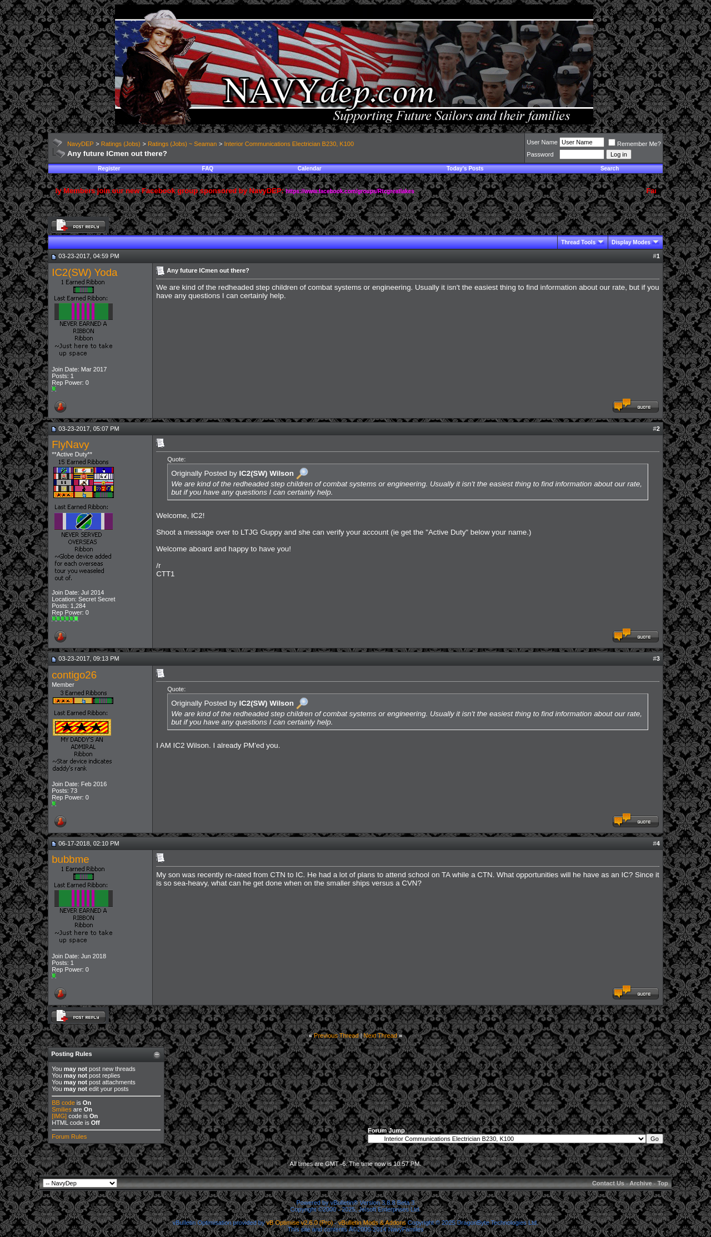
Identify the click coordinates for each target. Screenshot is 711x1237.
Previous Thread (336, 1035)
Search (609, 168)
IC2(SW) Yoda (84, 272)
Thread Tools (578, 242)
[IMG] (59, 1116)
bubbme (70, 859)
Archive (640, 1183)
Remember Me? (634, 143)
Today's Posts (465, 168)
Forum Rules (69, 1136)
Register (109, 168)
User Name (542, 142)
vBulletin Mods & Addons (372, 1222)
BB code (63, 1102)
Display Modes (631, 242)
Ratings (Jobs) (121, 143)
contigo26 (74, 675)
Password (540, 154)
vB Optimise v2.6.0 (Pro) (300, 1222)
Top (662, 1183)
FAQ (208, 168)
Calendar (310, 168)
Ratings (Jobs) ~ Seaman (182, 143)
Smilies (61, 1109)
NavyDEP (80, 143)
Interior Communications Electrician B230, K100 (289, 143)
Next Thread (380, 1035)
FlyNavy (70, 444)
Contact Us (608, 1183)
